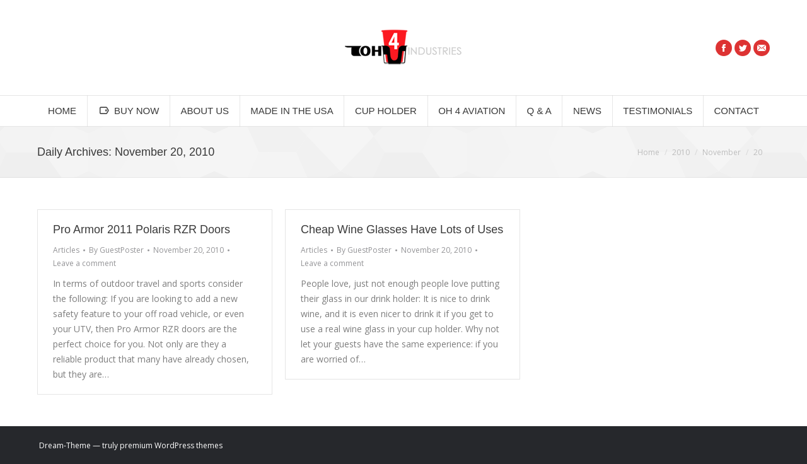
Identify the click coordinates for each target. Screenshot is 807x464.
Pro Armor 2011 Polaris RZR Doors (141, 229)
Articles (66, 250)
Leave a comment (84, 263)
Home (648, 152)
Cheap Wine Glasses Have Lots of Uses (402, 229)
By (116, 250)
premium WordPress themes (171, 445)
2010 (681, 152)
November (721, 152)
